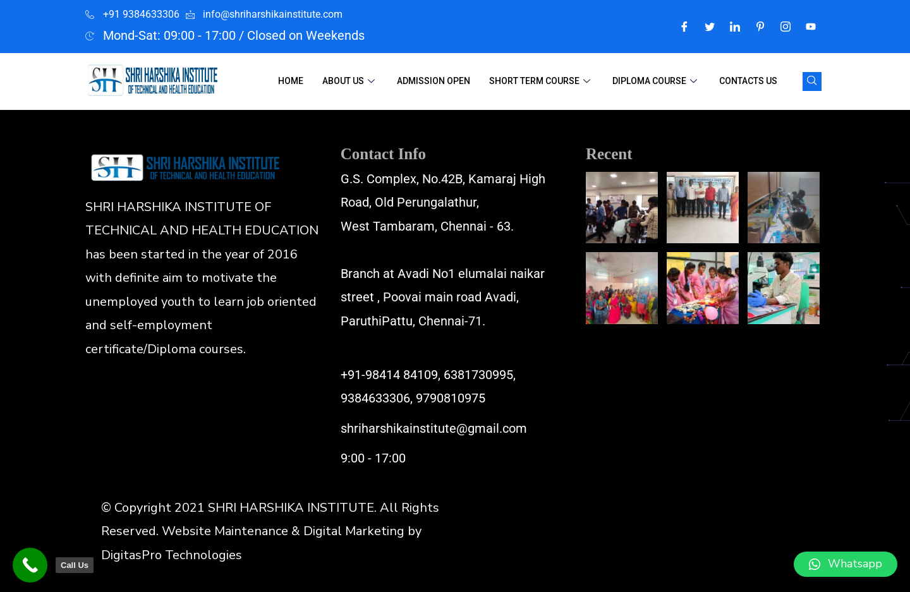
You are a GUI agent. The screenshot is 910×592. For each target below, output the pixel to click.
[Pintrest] (760, 26)
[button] (845, 564)
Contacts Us (748, 81)
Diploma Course (656, 81)
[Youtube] (810, 26)
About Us (350, 81)
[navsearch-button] (812, 81)
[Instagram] (785, 26)
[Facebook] (684, 26)
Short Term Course (541, 81)
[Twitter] (709, 26)
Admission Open (433, 81)
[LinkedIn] (734, 26)
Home (290, 81)
